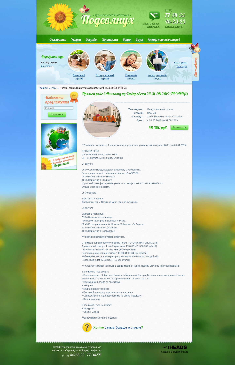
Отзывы (91, 39)
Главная (43, 88)
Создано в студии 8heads (174, 351)
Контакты (110, 39)
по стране (46, 66)
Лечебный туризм (79, 77)
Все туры (182, 66)
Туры (53, 88)
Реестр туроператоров (163, 39)
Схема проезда (173, 26)
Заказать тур (179, 127)
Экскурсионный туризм (105, 77)
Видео (126, 39)
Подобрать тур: (52, 57)
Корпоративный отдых (157, 77)
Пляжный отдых (131, 77)
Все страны (180, 62)
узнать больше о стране (123, 327)
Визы (139, 39)
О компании (57, 39)
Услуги (76, 39)
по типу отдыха (49, 62)
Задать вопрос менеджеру (151, 25)
